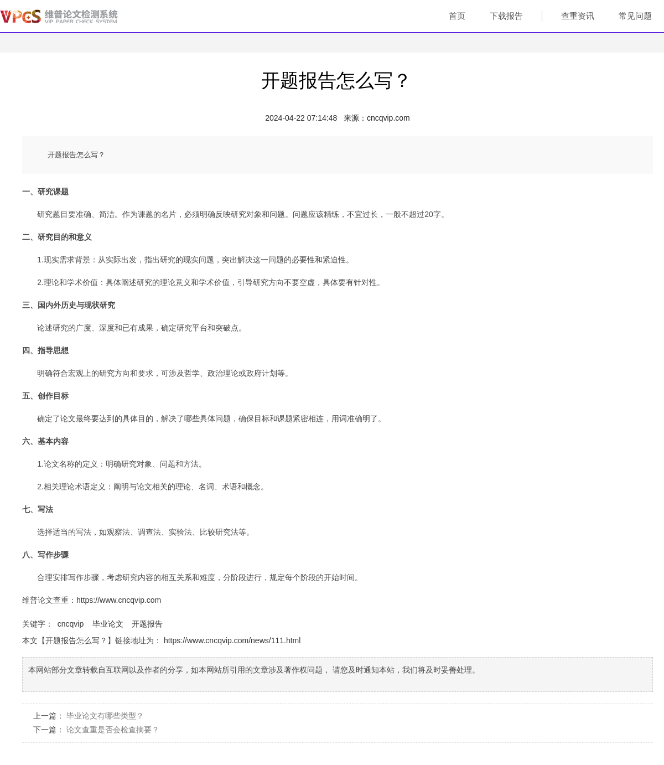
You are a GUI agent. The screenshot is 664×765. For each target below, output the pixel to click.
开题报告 (147, 623)
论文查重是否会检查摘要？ (112, 729)
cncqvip (71, 623)
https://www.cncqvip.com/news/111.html (232, 640)
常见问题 (635, 15)
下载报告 (506, 15)
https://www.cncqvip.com (118, 600)
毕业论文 (107, 623)
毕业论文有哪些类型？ (105, 715)
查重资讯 (577, 15)
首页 (457, 15)
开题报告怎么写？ (336, 80)
